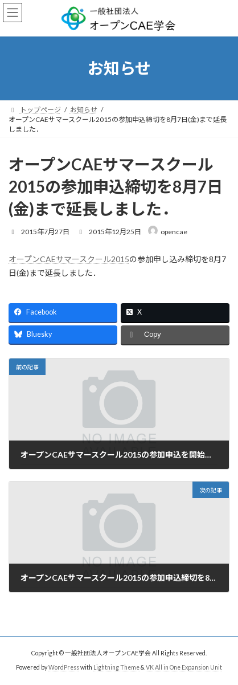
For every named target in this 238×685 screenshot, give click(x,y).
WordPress (63, 667)
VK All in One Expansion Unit (184, 667)
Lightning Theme (116, 667)
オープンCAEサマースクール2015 (69, 259)
